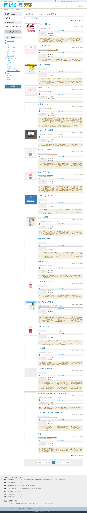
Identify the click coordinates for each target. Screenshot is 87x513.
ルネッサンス (43, 261)
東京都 (17, 9)
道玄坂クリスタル (45, 104)
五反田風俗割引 (46, 479)
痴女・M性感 (10, 56)
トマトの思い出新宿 (45, 130)
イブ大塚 (41, 348)
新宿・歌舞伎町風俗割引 (29, 479)
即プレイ (9, 81)
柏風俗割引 (39, 488)
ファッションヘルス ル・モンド (50, 412)
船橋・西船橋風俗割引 (24, 488)
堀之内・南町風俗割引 (31, 485)
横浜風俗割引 (11, 485)
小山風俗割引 (19, 494)
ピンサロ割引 (44, 503)
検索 (80, 6)
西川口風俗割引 (11, 482)
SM (7, 53)
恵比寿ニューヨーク (45, 149)
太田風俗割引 (18, 497)
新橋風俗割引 (62, 479)
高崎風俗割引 (11, 497)
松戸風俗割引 (33, 488)
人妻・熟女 (10, 62)
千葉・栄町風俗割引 (12, 488)
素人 (8, 77)
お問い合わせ (13, 508)
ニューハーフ (10, 73)
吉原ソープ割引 (19, 479)
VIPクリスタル (43, 327)
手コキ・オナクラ (11, 58)
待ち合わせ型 (10, 75)
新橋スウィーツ (44, 239)
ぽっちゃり (10, 66)
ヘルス (8, 49)
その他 (8, 79)
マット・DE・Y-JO (45, 24)
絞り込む (13, 86)
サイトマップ (36, 508)
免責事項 (29, 508)
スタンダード (10, 41)
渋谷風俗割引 (39, 479)
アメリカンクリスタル (46, 281)
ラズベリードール (45, 368)
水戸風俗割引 (18, 491)
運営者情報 (21, 508)
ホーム (6, 508)
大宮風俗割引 (19, 482)
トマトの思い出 (44, 45)
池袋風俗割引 (11, 479)
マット (8, 60)
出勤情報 (60, 30)
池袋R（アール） (44, 87)
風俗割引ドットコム (9, 9)
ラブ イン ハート (44, 434)
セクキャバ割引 (51, 503)
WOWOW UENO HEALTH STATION (52, 393)
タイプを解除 (35, 18)
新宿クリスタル (44, 172)
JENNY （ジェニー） (46, 196)
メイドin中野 (43, 217)
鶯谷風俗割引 (54, 479)
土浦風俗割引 (11, 491)
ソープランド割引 (9, 503)
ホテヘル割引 (36, 503)
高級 (8, 45)
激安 (8, 43)
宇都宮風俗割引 (11, 494)
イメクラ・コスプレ (12, 47)
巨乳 (8, 64)
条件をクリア (13, 32)
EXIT (82, 1)
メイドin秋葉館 (44, 65)
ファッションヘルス (12, 27)
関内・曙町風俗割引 (20, 485)
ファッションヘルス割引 (19, 503)
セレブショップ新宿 (45, 302)
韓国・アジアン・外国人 (13, 71)
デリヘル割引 (29, 503)
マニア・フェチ (11, 69)
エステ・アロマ (11, 51)
